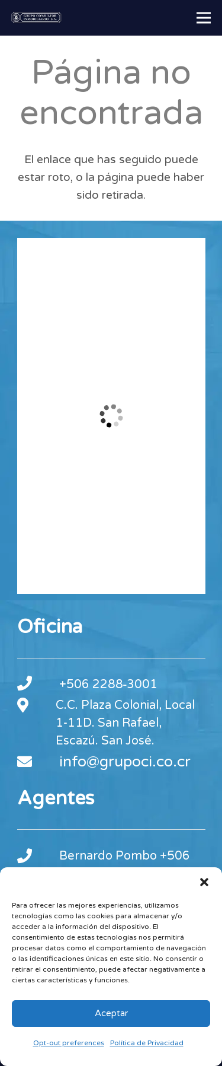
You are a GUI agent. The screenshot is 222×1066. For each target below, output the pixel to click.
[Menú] (204, 18)
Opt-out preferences (68, 1043)
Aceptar (111, 1013)
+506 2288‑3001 (108, 684)
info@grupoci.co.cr (125, 762)
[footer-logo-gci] (36, 18)
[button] (204, 882)
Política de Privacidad (147, 1043)
